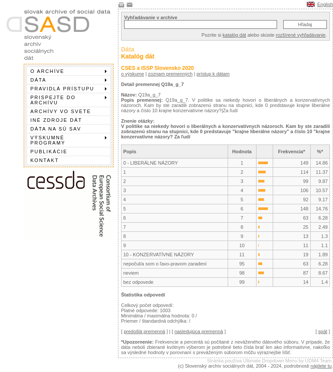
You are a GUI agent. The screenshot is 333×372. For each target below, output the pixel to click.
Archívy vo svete (61, 111)
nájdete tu (321, 366)
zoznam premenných (170, 73)
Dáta (69, 80)
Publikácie (49, 151)
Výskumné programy (69, 140)
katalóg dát (234, 35)
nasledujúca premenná (198, 331)
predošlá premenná (144, 331)
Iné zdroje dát (56, 120)
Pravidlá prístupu (69, 88)
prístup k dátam (213, 73)
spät (322, 331)
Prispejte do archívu (69, 100)
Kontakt (45, 160)
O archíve (69, 71)
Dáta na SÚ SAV (56, 128)
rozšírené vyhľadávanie (301, 35)
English (325, 4)
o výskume (132, 73)
